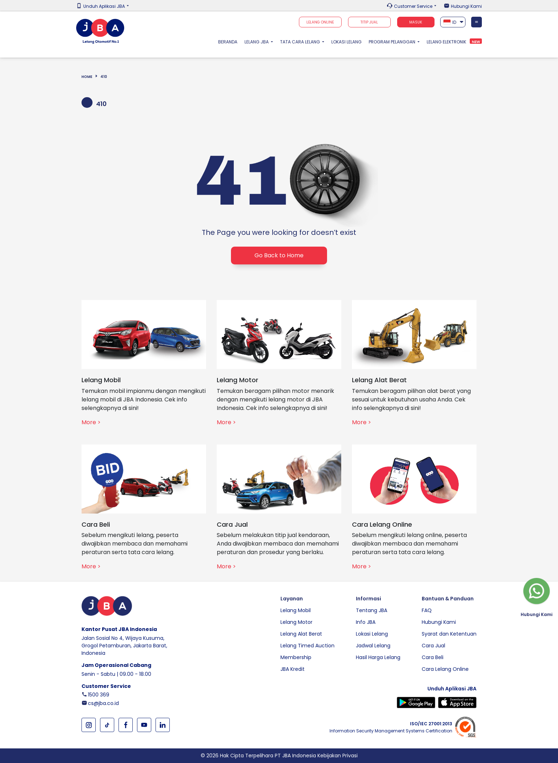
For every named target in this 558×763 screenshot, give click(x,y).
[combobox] (453, 22)
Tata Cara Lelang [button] (300, 42)
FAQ (427, 610)
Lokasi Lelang (346, 42)
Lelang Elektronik (446, 42)
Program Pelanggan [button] (392, 42)
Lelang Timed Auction (307, 645)
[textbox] (453, 22)
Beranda (229, 41)
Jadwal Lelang (373, 645)
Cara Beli (432, 657)
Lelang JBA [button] (257, 42)
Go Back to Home (279, 255)
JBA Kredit (292, 669)
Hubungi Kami (466, 6)
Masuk (415, 22)
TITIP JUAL (369, 22)
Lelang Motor (296, 622)
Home (86, 76)
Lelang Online (320, 22)
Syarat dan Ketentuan (449, 633)
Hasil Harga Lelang (378, 657)
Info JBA (365, 622)
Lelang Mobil (295, 610)
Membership (295, 657)
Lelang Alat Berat (301, 633)
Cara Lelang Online (445, 669)
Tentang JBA (371, 610)
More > (91, 422)
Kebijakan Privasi (337, 755)
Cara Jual (433, 645)
